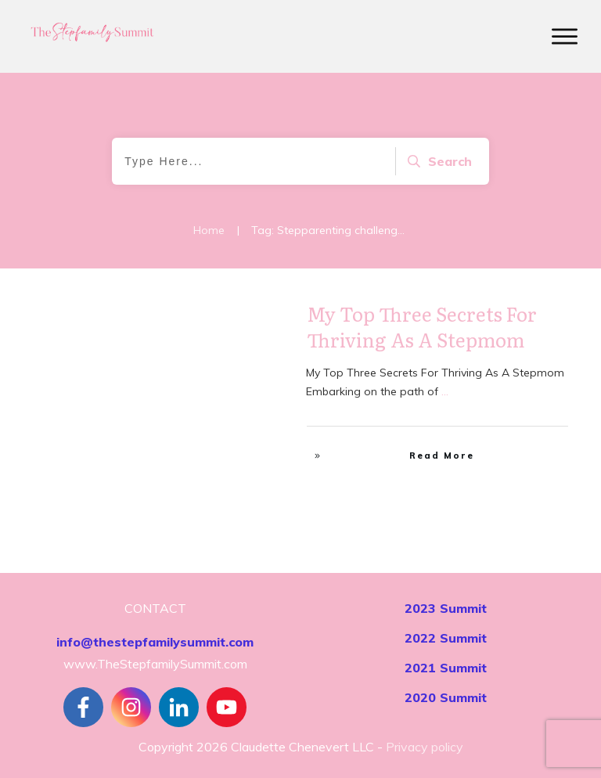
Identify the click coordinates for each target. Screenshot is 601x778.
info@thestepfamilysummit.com (155, 642)
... (444, 391)
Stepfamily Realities (232, 318)
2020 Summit (446, 697)
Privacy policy (424, 747)
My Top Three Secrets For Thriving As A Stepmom (422, 327)
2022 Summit (446, 638)
